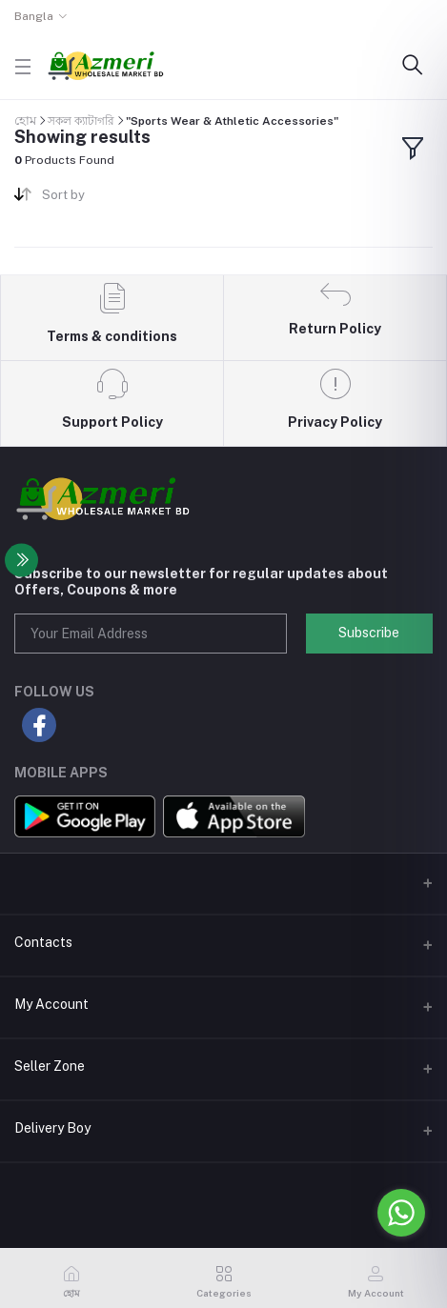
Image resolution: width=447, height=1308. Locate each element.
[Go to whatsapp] (401, 1213)
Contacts (43, 942)
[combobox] (125, 198)
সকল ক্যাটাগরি (81, 121)
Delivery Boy (52, 1128)
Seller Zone (49, 1066)
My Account (51, 1004)
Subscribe (368, 632)
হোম (25, 120)
